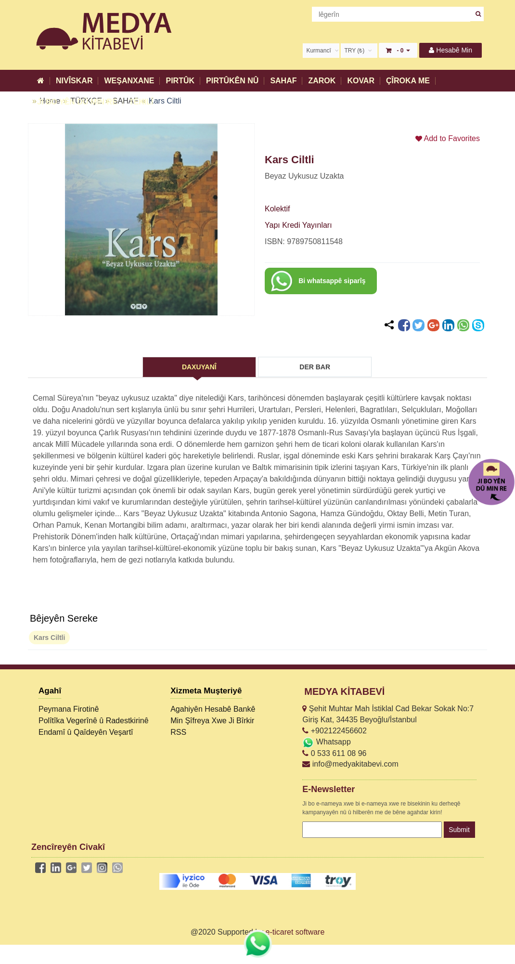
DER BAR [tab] (314, 367)
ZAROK (321, 81)
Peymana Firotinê (69, 709)
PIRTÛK (180, 81)
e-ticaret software (295, 932)
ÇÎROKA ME (408, 81)
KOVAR (360, 81)
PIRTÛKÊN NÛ (232, 81)
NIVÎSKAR (74, 81)
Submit (459, 830)
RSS (178, 732)
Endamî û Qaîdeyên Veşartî (86, 732)
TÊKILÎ (141, 102)
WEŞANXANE (129, 81)
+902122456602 (334, 731)
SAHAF (283, 81)
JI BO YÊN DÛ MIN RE (77, 102)
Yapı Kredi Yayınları (298, 225)
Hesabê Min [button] (450, 50)
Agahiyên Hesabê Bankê (212, 709)
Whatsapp (326, 742)
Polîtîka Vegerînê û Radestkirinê (94, 720)
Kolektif (277, 209)
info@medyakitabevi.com (350, 764)
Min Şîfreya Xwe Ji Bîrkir (212, 720)
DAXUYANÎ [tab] (199, 367)
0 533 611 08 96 (334, 753)
